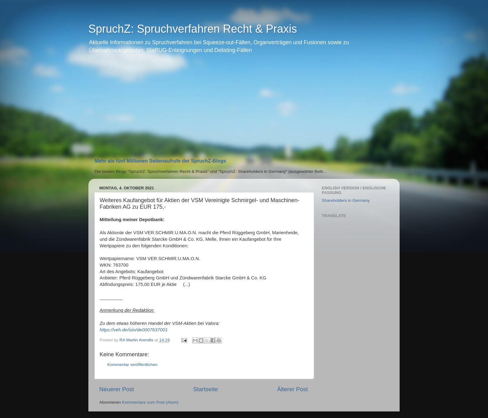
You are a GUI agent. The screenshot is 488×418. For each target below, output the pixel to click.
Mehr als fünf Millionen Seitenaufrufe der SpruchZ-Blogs (160, 161)
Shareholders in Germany (346, 200)
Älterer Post (292, 389)
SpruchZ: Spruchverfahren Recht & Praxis (192, 28)
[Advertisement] (244, 108)
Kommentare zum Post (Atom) (150, 402)
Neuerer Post (116, 389)
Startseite (205, 389)
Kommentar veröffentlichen (132, 364)
